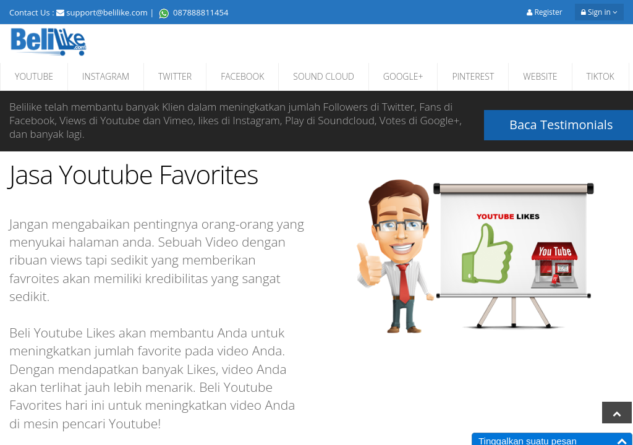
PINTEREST (473, 76)
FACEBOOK (242, 76)
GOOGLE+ (403, 76)
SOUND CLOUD (323, 76)
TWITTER (175, 76)
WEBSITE (540, 76)
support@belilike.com (107, 12)
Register (544, 12)
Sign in (599, 12)
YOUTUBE (34, 76)
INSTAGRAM (105, 76)
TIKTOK (600, 76)
